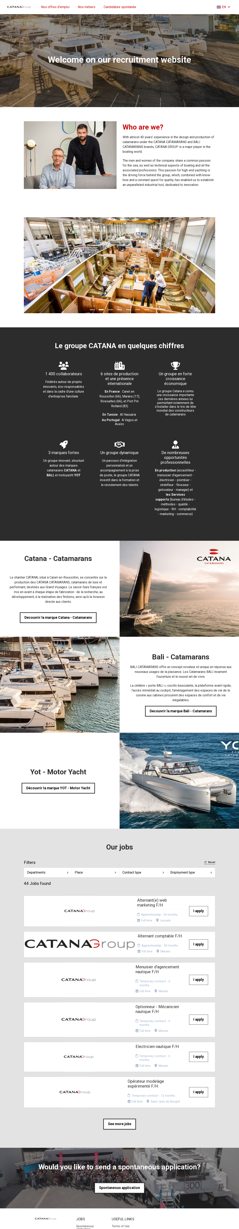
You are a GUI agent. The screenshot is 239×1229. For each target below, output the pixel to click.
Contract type (143, 872)
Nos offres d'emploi (55, 7)
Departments (47, 872)
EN (223, 7)
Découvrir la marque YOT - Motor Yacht (58, 788)
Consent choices (123, 1179)
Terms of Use (121, 1160)
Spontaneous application (119, 1121)
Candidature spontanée (120, 7)
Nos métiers (86, 7)
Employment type (191, 872)
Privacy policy (121, 1165)
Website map (120, 1169)
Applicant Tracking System (119, 1216)
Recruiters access (123, 1174)
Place (95, 872)
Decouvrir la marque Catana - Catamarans (58, 618)
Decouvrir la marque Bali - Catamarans (181, 711)
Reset (209, 862)
